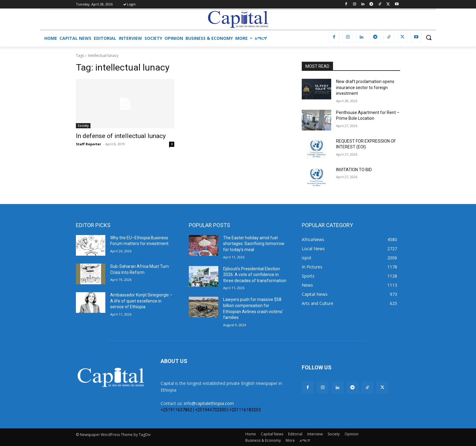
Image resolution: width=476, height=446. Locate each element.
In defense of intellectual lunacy (121, 136)
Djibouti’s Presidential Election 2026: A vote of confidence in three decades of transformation (254, 274)
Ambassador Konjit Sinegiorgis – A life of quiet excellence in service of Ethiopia (141, 300)
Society (83, 125)
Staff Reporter (88, 144)
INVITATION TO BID (354, 169)
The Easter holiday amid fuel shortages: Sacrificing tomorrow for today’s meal (253, 243)
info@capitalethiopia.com (209, 403)
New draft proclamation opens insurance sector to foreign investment (365, 87)
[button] (428, 37)
